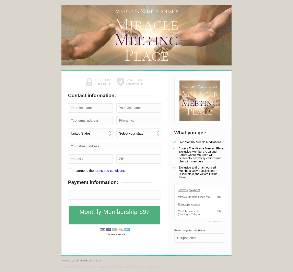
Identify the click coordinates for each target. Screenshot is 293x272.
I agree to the (99, 170)
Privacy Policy (123, 267)
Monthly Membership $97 (115, 212)
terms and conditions (110, 170)
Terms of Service (144, 267)
